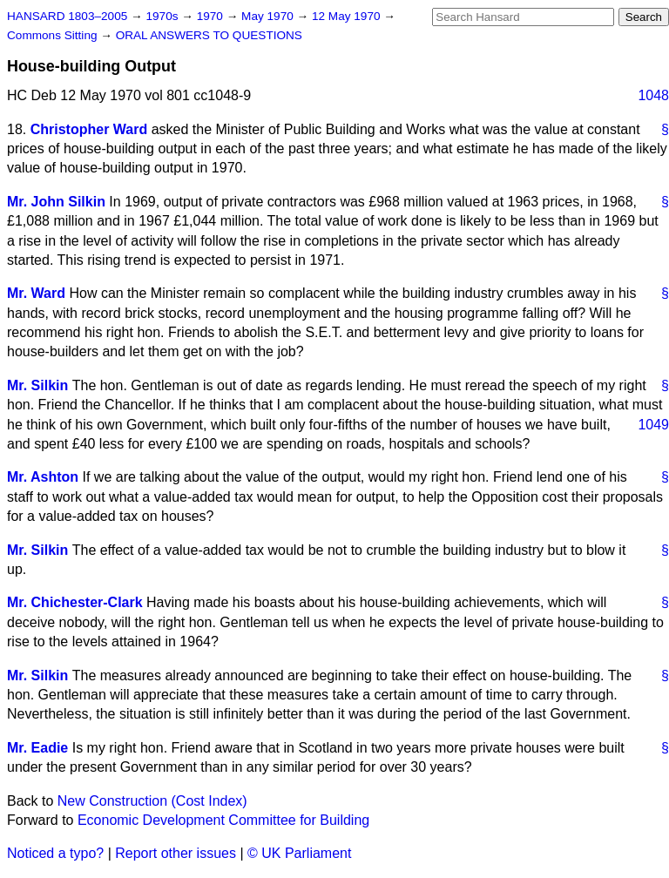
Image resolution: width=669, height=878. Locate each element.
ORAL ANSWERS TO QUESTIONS (209, 35)
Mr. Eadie (37, 747)
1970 (211, 16)
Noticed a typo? (55, 853)
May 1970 (268, 16)
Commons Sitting (53, 35)
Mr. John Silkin (56, 201)
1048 (653, 95)
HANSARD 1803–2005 (67, 16)
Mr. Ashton (42, 476)
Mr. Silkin (37, 385)
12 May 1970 (347, 16)
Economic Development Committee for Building (223, 820)
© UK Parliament (299, 853)
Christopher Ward (89, 129)
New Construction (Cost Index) (152, 801)
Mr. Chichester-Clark (75, 602)
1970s (163, 16)
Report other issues (175, 853)
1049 (653, 424)
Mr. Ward (36, 293)
